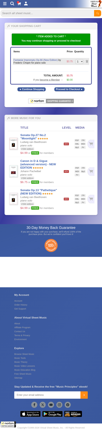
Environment (20, 339)
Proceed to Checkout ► (69, 89)
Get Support (20, 309)
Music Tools (20, 358)
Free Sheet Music (22, 374)
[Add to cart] (90, 144)
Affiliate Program (22, 327)
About (17, 323)
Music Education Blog (24, 370)
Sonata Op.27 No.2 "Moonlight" (33, 136)
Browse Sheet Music (24, 354)
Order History (20, 305)
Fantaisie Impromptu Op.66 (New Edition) (36, 60)
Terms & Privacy (22, 335)
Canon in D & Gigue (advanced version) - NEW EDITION (38, 164)
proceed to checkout (69, 40)
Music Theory (20, 362)
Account (18, 301)
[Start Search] (97, 13)
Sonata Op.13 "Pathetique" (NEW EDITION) (38, 192)
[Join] (84, 395)
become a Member (50, 80)
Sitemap (18, 378)
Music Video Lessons (24, 366)
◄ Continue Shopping (31, 89)
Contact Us (19, 331)
